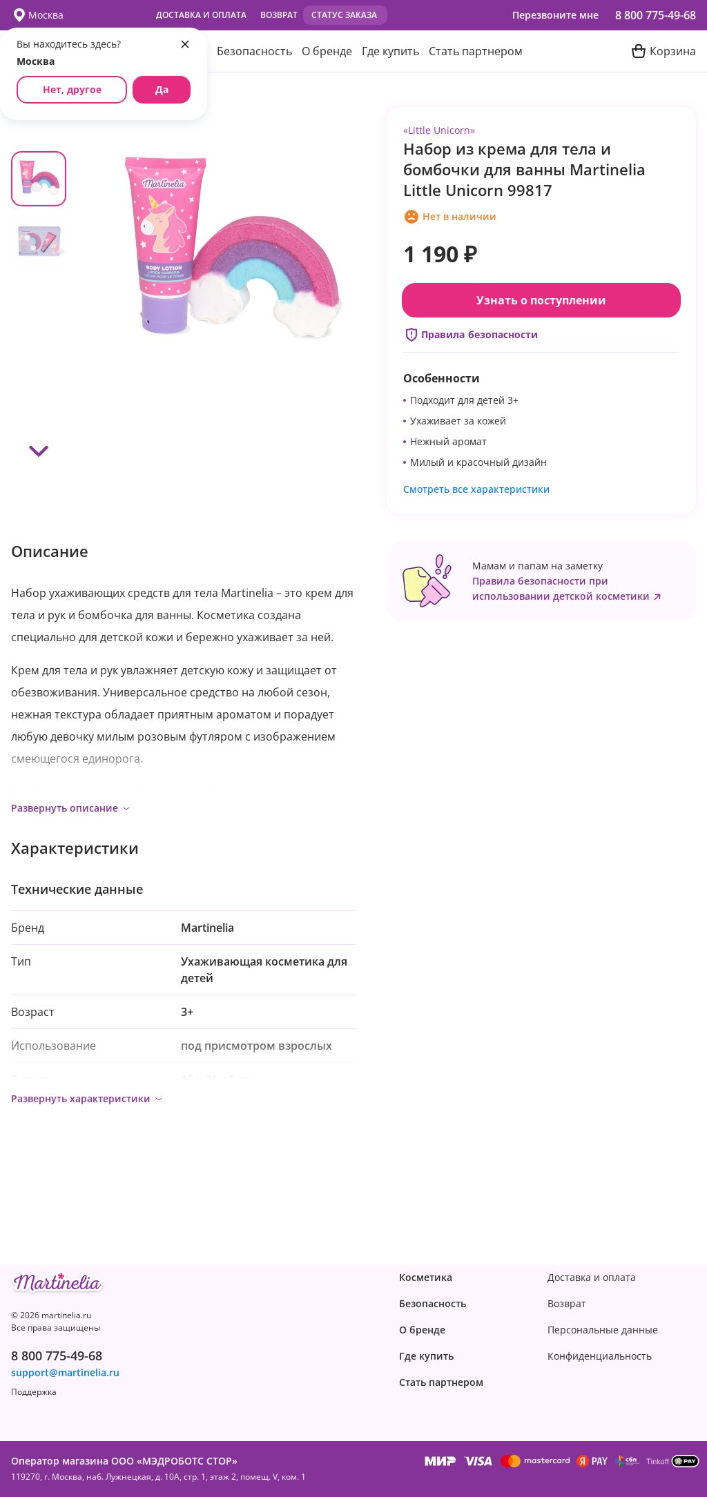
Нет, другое (72, 89)
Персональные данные (603, 1330)
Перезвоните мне (555, 14)
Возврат (279, 15)
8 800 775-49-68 (655, 15)
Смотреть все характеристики (476, 489)
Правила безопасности (470, 334)
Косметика (425, 1277)
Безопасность (254, 51)
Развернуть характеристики (87, 1098)
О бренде (327, 51)
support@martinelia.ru (65, 1373)
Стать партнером (476, 51)
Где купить (390, 51)
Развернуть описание (71, 807)
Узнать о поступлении (541, 300)
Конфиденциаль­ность (600, 1356)
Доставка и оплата (201, 15)
